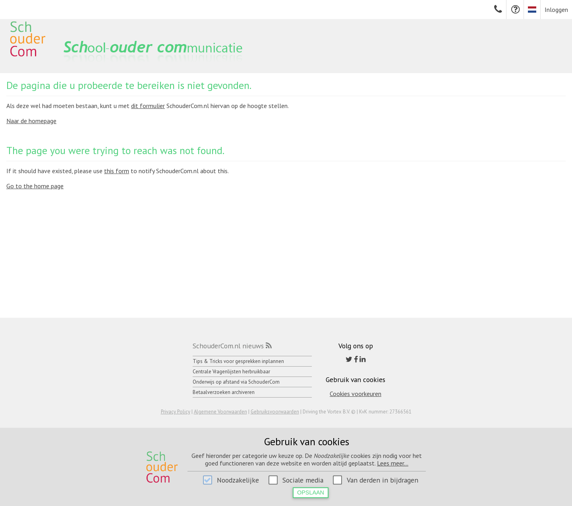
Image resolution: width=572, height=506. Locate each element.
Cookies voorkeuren (355, 394)
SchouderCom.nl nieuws (228, 345)
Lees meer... (392, 463)
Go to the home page (35, 186)
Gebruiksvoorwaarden (275, 411)
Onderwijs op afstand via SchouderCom (236, 382)
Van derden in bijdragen (382, 480)
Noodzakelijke (238, 480)
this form (116, 171)
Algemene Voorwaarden (220, 411)
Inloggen (556, 10)
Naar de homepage (31, 121)
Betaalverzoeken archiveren (224, 392)
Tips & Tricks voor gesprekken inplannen (238, 361)
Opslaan (310, 492)
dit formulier (148, 106)
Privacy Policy (175, 411)
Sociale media (302, 480)
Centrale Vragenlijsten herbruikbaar (231, 371)
